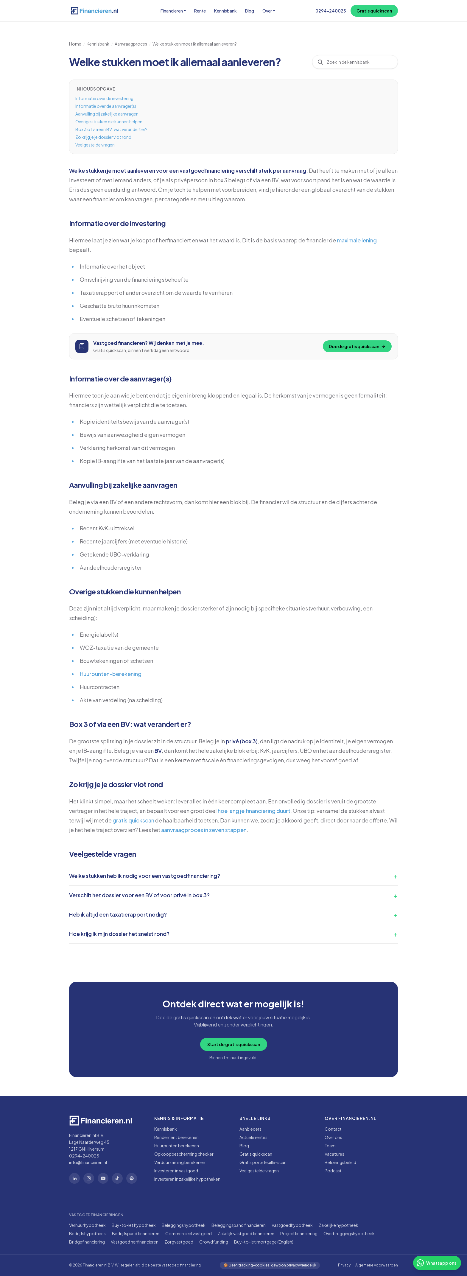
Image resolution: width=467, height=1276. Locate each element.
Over (268, 10)
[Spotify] (131, 1178)
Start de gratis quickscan (233, 1044)
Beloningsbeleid (340, 1162)
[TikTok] (117, 1178)
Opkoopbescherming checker (184, 1154)
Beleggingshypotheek (184, 1225)
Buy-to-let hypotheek (134, 1225)
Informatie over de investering (104, 98)
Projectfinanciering (298, 1233)
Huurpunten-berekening (110, 673)
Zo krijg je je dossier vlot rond (103, 137)
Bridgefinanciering (87, 1241)
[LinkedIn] (74, 1178)
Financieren (173, 10)
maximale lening (357, 240)
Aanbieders (250, 1129)
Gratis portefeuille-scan (263, 1162)
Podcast (333, 1170)
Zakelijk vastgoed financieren (246, 1233)
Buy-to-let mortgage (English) (263, 1241)
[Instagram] (88, 1178)
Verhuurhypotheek (87, 1225)
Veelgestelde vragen (95, 144)
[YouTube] (103, 1178)
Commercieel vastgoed (188, 1233)
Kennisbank (225, 10)
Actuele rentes (253, 1137)
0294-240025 (330, 10)
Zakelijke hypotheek (338, 1225)
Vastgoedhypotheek (292, 1225)
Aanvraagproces (131, 43)
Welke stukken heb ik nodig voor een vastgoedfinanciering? (144, 875)
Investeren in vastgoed (176, 1170)
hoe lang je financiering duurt (254, 810)
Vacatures (334, 1154)
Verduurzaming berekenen (179, 1162)
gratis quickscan (133, 820)
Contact (333, 1129)
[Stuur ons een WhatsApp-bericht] (437, 1263)
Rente (200, 10)
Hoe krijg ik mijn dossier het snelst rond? (119, 933)
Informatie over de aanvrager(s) (105, 106)
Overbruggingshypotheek (349, 1233)
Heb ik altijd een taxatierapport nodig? (118, 914)
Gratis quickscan (374, 10)
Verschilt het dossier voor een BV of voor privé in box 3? (139, 895)
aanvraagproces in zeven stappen (204, 829)
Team (330, 1145)
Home (75, 43)
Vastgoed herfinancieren (134, 1241)
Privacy (344, 1265)
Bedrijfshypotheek (87, 1233)
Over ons (333, 1137)
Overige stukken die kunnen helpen (108, 121)
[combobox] (360, 62)
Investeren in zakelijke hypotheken (187, 1179)
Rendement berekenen (176, 1137)
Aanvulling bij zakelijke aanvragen (106, 113)
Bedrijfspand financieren (135, 1233)
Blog (249, 10)
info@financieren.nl (88, 1162)
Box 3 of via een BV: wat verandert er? (111, 129)
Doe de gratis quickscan (357, 346)
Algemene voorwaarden (376, 1265)
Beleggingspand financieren (238, 1225)
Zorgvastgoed (178, 1241)
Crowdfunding (213, 1241)
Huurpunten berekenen (176, 1145)
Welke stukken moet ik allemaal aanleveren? (194, 43)
